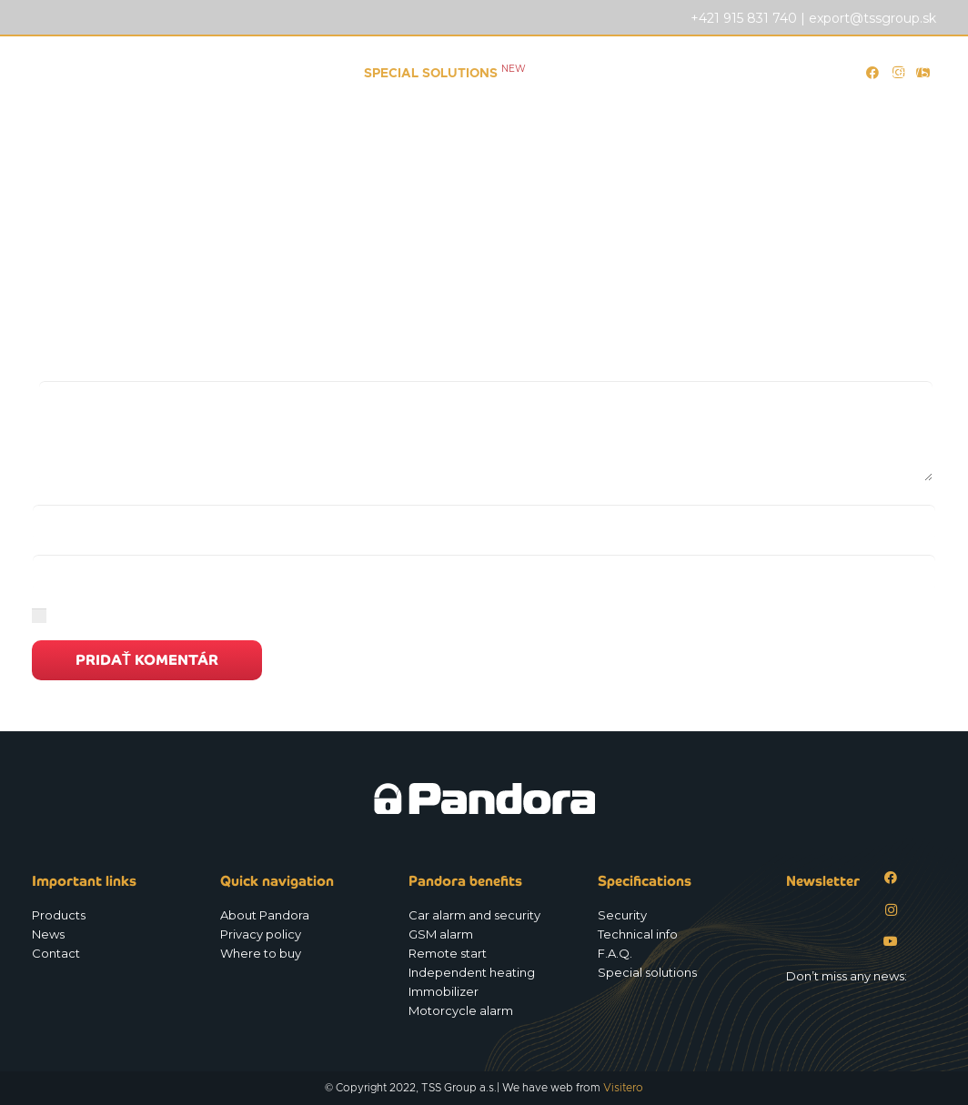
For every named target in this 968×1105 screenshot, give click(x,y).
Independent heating (471, 972)
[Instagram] (891, 910)
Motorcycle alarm (460, 1010)
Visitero (623, 1087)
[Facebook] (891, 878)
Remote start (447, 953)
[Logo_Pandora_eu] (129, 72)
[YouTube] (891, 942)
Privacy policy (260, 934)
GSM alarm (440, 934)
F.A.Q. (615, 953)
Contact (56, 953)
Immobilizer (443, 991)
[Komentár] (485, 431)
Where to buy (260, 953)
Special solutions (647, 972)
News (48, 934)
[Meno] (484, 522)
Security (622, 915)
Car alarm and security (474, 915)
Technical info (638, 934)
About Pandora (264, 915)
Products (59, 915)
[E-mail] (484, 572)
